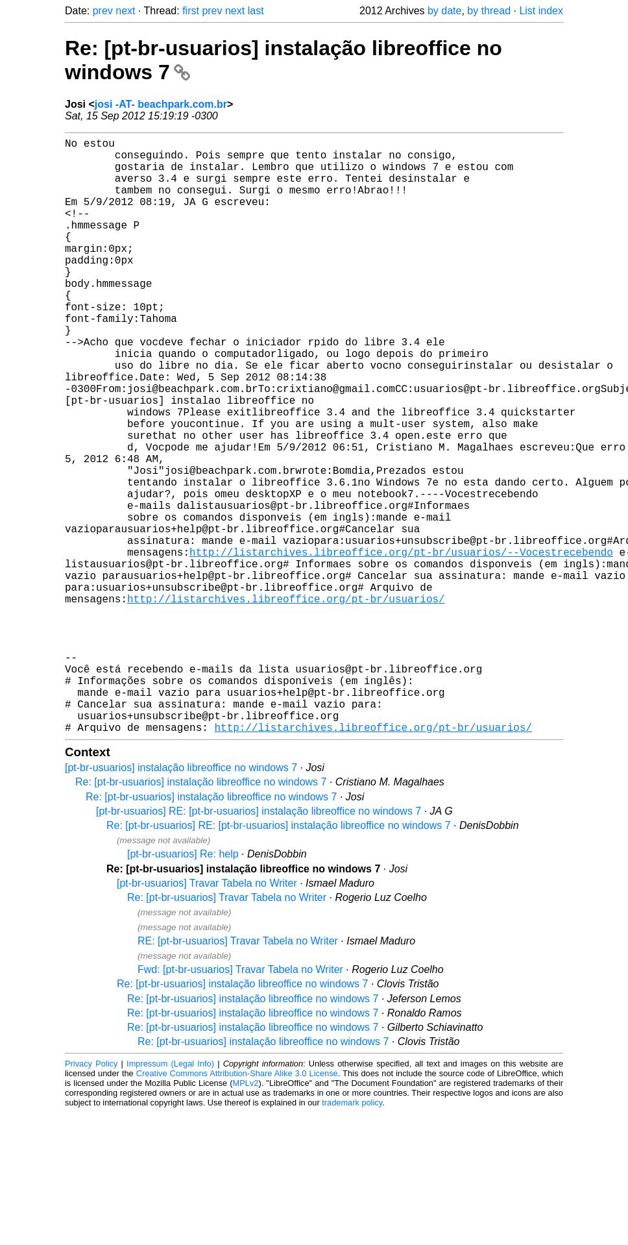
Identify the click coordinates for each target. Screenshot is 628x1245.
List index (541, 10)
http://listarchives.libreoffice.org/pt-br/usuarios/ (286, 702)
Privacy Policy (91, 1196)
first (190, 10)
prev (103, 10)
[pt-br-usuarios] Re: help (183, 986)
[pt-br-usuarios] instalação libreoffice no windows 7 (181, 900)
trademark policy (352, 1235)
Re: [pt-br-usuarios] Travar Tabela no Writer (226, 1029)
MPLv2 (246, 1215)
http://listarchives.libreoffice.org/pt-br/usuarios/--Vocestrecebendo (401, 645)
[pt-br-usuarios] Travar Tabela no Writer (207, 1015)
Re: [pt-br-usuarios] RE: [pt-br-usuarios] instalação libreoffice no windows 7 (278, 957)
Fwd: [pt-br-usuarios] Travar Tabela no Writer (240, 1101)
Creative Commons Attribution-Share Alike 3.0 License (237, 1206)
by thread (489, 10)
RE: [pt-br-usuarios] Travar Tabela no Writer (238, 1073)
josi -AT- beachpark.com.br (161, 104)
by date (444, 10)
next (125, 10)
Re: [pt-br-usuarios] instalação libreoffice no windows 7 (200, 914)
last (256, 10)
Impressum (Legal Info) (170, 1196)
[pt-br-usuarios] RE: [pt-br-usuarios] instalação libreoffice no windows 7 (258, 943)
